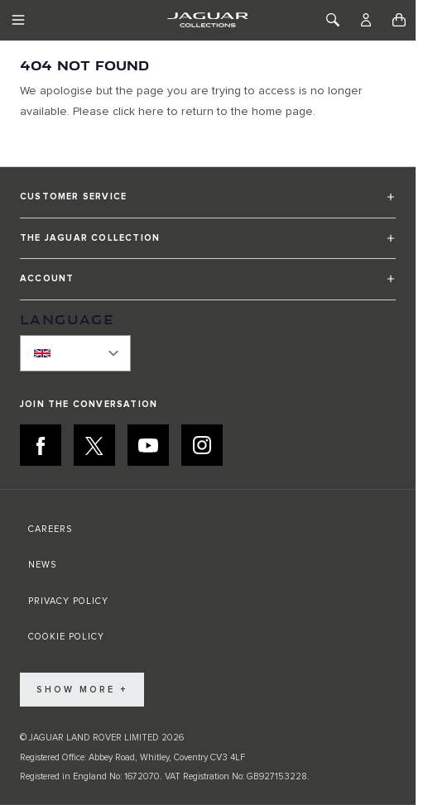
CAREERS (50, 529)
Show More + (81, 689)
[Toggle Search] (332, 20)
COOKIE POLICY (66, 636)
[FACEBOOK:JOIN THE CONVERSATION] (40, 445)
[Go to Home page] (207, 20)
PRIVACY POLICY (68, 601)
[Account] (365, 20)
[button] (208, 204)
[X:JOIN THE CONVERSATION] (94, 445)
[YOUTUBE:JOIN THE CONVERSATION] (148, 445)
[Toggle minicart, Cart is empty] (399, 20)
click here (138, 111)
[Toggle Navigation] (18, 20)
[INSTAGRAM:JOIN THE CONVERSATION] (202, 445)
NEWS (42, 564)
